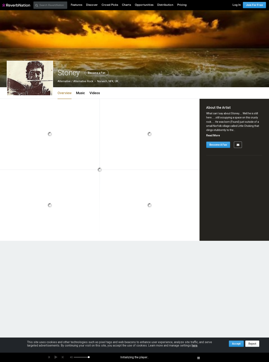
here (194, 345)
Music (80, 93)
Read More (213, 135)
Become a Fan (96, 72)
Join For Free (254, 5)
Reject (252, 343)
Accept (236, 343)
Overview (65, 93)
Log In (237, 5)
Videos (94, 93)
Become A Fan (218, 144)
